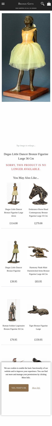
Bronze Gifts (26, 3)
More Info (36, 388)
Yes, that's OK (18, 388)
